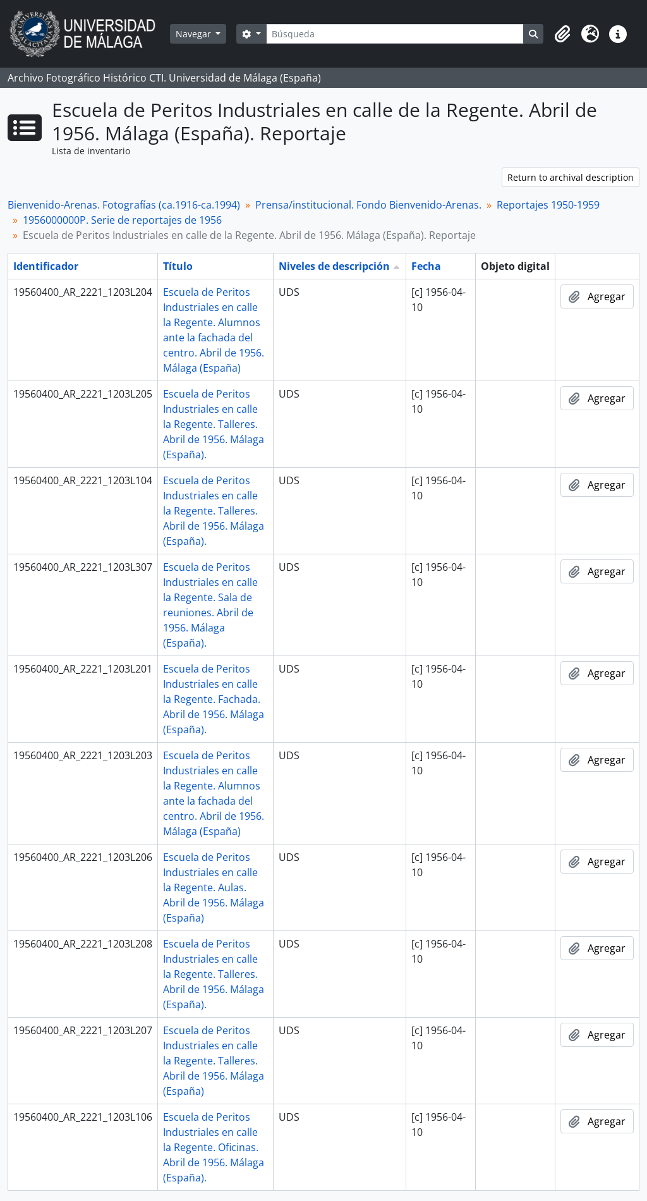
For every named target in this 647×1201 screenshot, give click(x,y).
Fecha (426, 266)
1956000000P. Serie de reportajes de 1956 (122, 220)
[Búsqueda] (395, 34)
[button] (562, 34)
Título (178, 266)
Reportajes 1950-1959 (548, 205)
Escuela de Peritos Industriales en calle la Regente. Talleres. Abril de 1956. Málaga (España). (213, 424)
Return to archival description (570, 177)
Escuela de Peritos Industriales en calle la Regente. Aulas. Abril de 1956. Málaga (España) (213, 887)
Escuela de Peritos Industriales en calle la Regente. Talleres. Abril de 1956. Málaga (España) (213, 1060)
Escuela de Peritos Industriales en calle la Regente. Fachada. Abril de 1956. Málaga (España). (213, 699)
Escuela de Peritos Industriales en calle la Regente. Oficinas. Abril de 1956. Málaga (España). (213, 1147)
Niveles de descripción (334, 266)
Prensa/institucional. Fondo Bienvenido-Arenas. (368, 205)
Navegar (195, 34)
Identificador (45, 266)
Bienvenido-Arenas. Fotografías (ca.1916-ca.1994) (124, 205)
